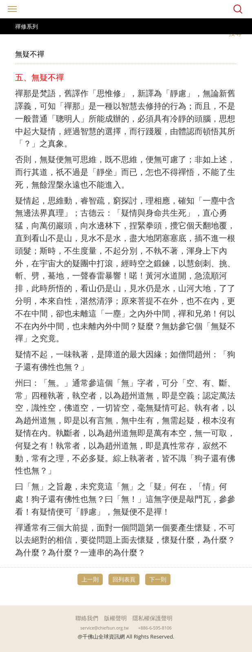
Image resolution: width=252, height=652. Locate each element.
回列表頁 (124, 579)
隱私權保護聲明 (152, 618)
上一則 (90, 579)
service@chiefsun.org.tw (104, 628)
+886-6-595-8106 (155, 628)
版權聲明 (115, 618)
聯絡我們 (86, 618)
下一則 (157, 579)
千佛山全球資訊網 (126, 9)
